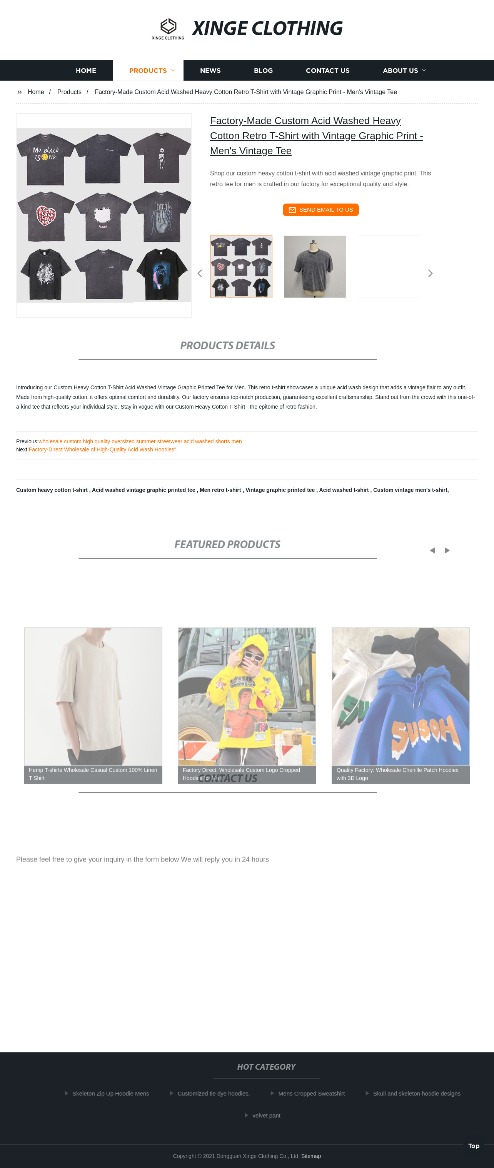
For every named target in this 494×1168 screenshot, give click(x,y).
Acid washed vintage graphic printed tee (144, 490)
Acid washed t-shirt (344, 490)
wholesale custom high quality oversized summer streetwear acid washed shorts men (140, 441)
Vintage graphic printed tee (280, 490)
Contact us (328, 70)
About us (400, 70)
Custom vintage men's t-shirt (410, 490)
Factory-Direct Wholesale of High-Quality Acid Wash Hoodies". (103, 449)
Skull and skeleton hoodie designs (420, 1093)
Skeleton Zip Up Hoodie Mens (114, 1093)
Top (474, 1147)
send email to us (321, 210)
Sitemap (311, 1156)
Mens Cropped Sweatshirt (315, 1093)
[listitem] (247, 270)
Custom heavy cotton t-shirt (52, 490)
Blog (263, 70)
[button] (200, 273)
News (210, 70)
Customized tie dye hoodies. (217, 1093)
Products (148, 70)
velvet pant (270, 1115)
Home (86, 70)
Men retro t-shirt (221, 490)
